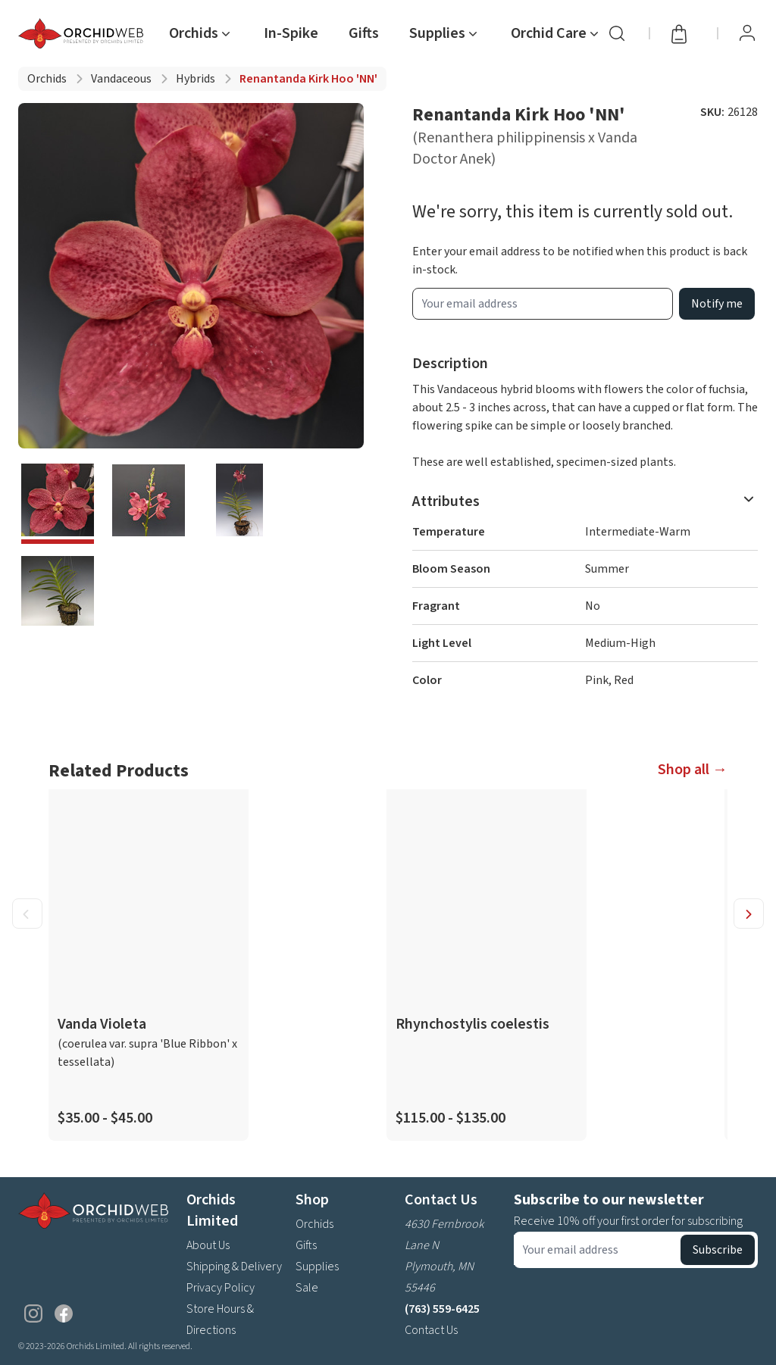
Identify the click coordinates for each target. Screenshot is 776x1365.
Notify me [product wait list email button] (717, 303)
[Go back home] (83, 33)
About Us (208, 1245)
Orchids (47, 78)
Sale (307, 1287)
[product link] (148, 965)
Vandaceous (121, 78)
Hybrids (195, 78)
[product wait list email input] (542, 304)
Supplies (317, 1266)
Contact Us (431, 1330)
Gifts (364, 33)
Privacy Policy (220, 1287)
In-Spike (291, 33)
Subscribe (718, 1250)
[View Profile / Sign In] (747, 33)
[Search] (616, 33)
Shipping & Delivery (234, 1266)
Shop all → (693, 769)
